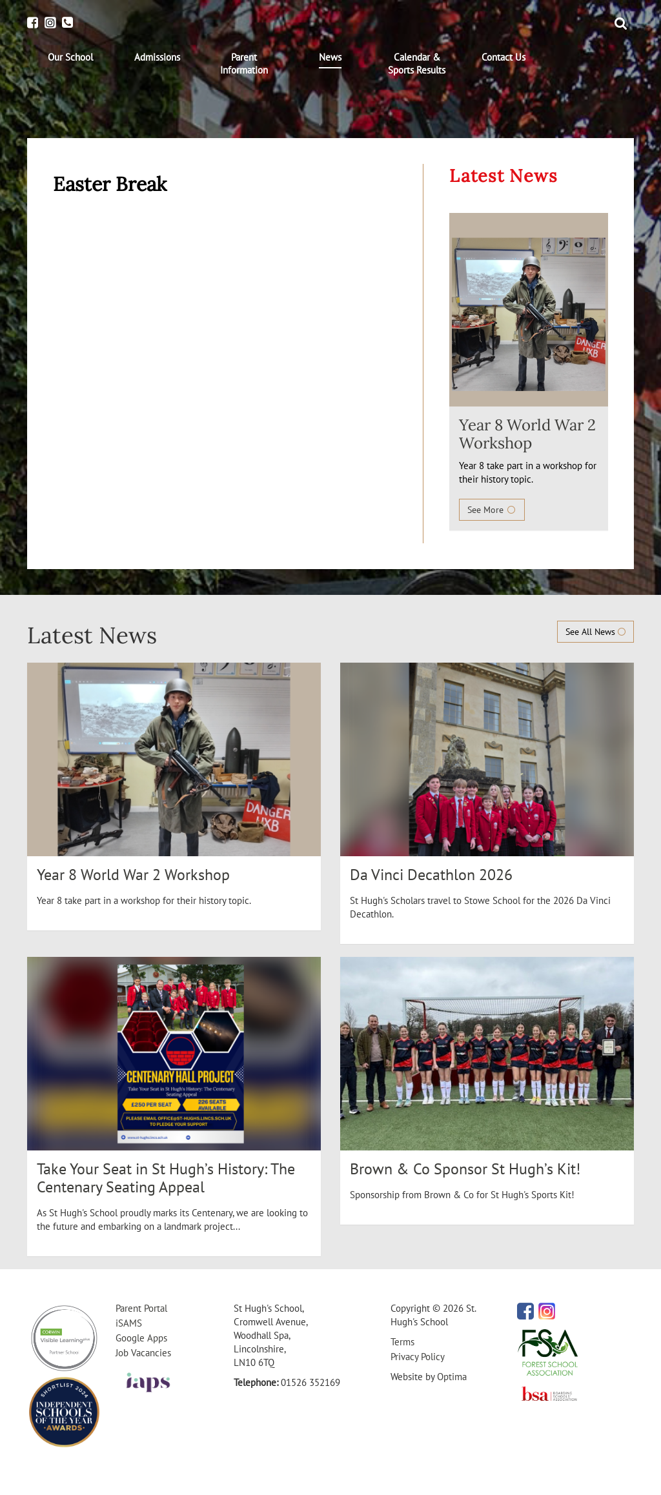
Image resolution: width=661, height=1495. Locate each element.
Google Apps (141, 1338)
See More (491, 510)
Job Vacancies (143, 1353)
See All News (595, 631)
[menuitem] (70, 57)
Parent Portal (141, 1308)
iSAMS (129, 1323)
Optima (452, 1376)
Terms (402, 1342)
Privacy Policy (418, 1356)
